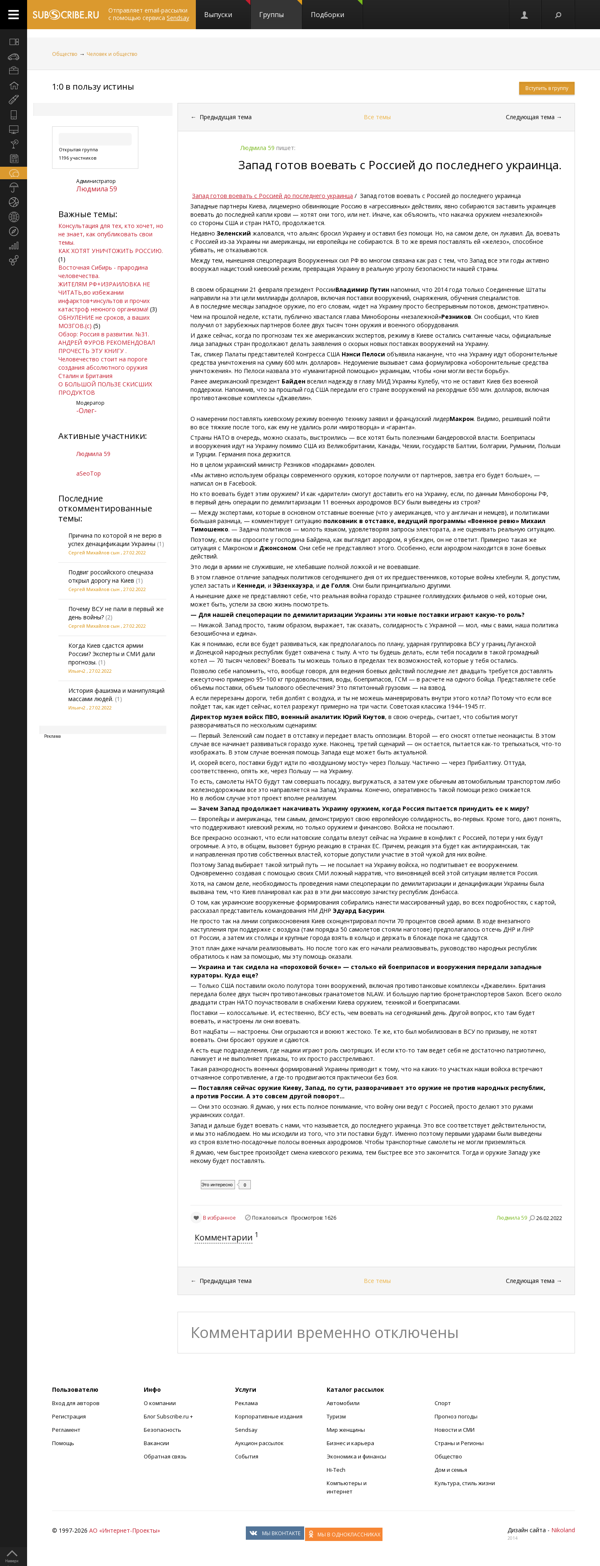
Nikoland (563, 1530)
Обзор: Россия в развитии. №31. (103, 334)
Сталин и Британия (85, 376)
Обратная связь (165, 1456)
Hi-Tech (336, 1469)
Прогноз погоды (456, 1416)
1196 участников (77, 158)
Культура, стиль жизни (465, 1483)
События (246, 1456)
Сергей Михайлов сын (94, 552)
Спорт (443, 1403)
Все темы (377, 117)
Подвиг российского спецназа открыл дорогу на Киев (110, 576)
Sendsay (246, 1429)
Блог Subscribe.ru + (169, 1416)
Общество (65, 54)
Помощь (63, 1443)
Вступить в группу (546, 88)
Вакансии (156, 1443)
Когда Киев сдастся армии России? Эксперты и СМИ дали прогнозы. (111, 653)
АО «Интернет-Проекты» (124, 1530)
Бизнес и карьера (350, 1443)
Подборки (336, 9)
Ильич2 (76, 671)
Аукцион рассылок (259, 1443)
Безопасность (162, 1429)
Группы (280, 9)
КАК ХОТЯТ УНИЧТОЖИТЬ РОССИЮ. (110, 251)
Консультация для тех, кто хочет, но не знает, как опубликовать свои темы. (110, 234)
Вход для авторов (76, 1403)
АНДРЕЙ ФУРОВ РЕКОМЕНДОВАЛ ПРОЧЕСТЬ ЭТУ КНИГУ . (106, 346)
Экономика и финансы (356, 1456)
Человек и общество (112, 54)
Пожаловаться (270, 1217)
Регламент (66, 1429)
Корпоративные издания (268, 1416)
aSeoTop (88, 473)
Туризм (336, 1416)
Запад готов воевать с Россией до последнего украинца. (400, 165)
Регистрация (69, 1416)
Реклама (246, 1403)
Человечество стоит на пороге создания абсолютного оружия (103, 363)
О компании (160, 1403)
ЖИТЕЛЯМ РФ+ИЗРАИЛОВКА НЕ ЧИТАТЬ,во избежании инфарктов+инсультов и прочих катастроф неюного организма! (104, 296)
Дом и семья (451, 1469)
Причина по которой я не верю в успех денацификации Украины (115, 539)
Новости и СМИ (455, 1429)
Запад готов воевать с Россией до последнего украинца (272, 196)
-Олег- (86, 410)
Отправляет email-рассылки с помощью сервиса (148, 14)
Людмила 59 (96, 188)
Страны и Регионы (459, 1443)
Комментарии (223, 1237)
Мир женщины (346, 1429)
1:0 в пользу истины (93, 86)
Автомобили (343, 1403)
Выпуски (227, 9)
